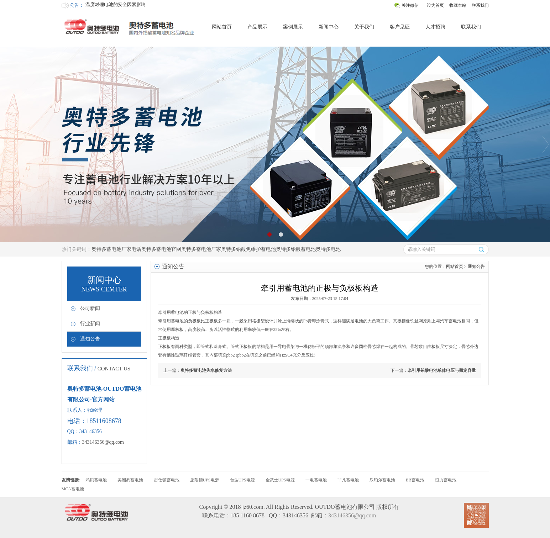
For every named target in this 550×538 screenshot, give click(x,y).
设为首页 (435, 5)
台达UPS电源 (242, 480)
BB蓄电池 (415, 480)
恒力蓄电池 (445, 480)
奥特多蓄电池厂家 (201, 249)
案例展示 (293, 27)
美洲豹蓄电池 (130, 480)
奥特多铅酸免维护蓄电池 (248, 249)
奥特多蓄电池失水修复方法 (206, 370)
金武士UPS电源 (280, 480)
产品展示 (257, 27)
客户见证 (400, 27)
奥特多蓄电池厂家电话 (116, 249)
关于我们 (364, 27)
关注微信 (410, 5)
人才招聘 (435, 27)
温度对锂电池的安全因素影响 (115, 5)
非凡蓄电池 (348, 480)
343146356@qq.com (103, 442)
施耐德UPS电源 (204, 480)
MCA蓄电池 (73, 488)
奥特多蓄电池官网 (161, 249)
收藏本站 (457, 5)
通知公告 (90, 339)
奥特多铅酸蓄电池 (296, 249)
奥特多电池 (328, 249)
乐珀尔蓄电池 (382, 480)
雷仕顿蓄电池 (166, 480)
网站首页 (222, 27)
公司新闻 (90, 308)
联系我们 (480, 5)
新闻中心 (329, 27)
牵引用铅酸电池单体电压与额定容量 (442, 370)
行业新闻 (90, 323)
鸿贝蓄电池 (96, 480)
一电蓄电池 (316, 480)
